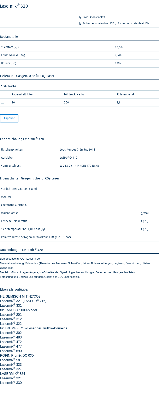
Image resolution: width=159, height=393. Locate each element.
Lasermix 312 (11, 319)
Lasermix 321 (11, 378)
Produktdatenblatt (93, 17)
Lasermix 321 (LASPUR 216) (23, 301)
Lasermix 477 (11, 346)
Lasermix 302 (11, 333)
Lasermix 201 (11, 314)
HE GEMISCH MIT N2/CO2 (20, 296)
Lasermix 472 (11, 342)
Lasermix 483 (11, 337)
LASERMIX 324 (12, 373)
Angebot (9, 118)
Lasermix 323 (11, 364)
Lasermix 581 (11, 360)
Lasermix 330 (11, 383)
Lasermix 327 (11, 369)
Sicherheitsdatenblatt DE (98, 23)
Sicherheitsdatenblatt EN (133, 23)
